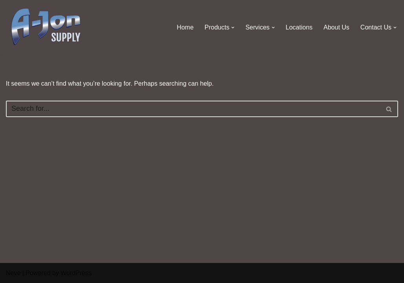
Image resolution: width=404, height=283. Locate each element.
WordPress (75, 273)
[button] (232, 27)
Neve (13, 273)
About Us (336, 27)
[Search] (193, 109)
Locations (299, 27)
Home (185, 27)
